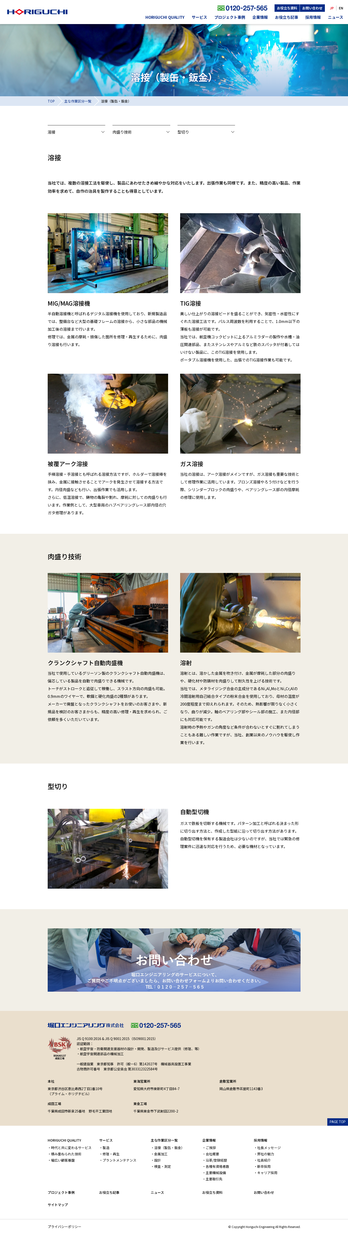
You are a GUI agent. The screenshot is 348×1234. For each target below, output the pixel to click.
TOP (51, 101)
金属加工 (161, 1153)
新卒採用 (264, 1166)
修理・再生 (111, 1153)
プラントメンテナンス (119, 1160)
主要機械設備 (216, 1172)
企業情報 (260, 17)
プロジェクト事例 (229, 17)
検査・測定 (162, 1166)
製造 (106, 1147)
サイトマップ (58, 1204)
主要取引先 (214, 1178)
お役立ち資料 (287, 8)
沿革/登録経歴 (216, 1160)
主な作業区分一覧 (77, 101)
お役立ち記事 (286, 17)
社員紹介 (264, 1160)
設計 (157, 1160)
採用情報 (313, 17)
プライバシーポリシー (64, 1226)
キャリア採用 (267, 1172)
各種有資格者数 (217, 1166)
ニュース (335, 17)
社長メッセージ (269, 1147)
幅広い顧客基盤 (63, 1160)
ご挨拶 (211, 1147)
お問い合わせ (312, 8)
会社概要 (212, 1153)
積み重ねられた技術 (66, 1153)
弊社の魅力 (265, 1153)
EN (341, 8)
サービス (199, 17)
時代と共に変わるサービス (71, 1147)
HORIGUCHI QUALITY (164, 17)
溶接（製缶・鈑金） (169, 1147)
